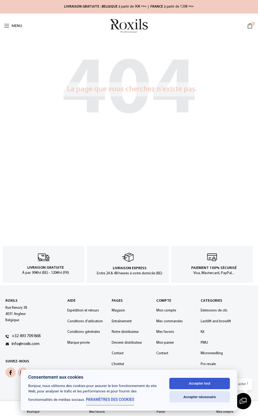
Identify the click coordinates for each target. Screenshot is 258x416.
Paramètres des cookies (109, 399)
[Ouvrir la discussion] (244, 402)
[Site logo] (129, 26)
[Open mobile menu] (13, 25)
